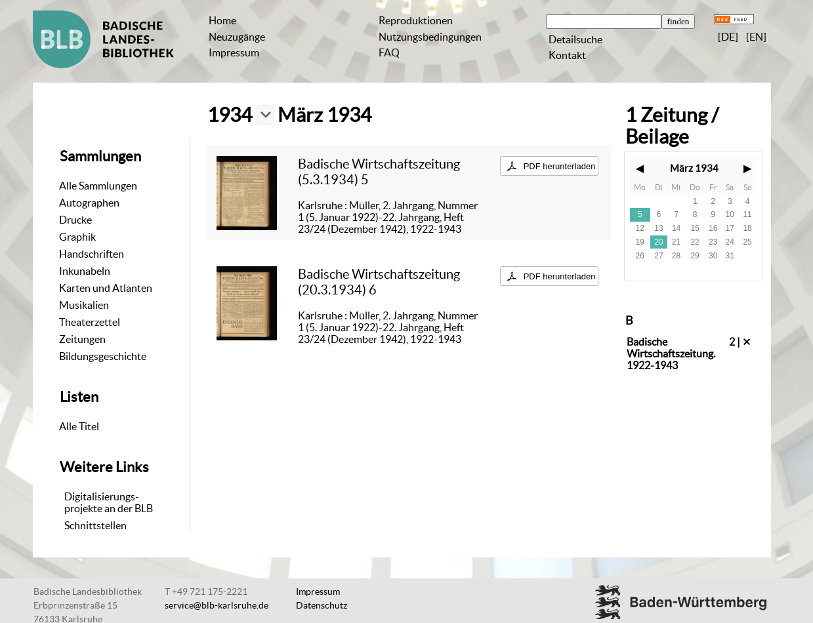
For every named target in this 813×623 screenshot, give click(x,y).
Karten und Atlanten (105, 288)
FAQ (389, 52)
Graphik (77, 237)
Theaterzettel (89, 322)
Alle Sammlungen (98, 185)
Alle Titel (79, 426)
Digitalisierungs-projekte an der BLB (108, 502)
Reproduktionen (416, 20)
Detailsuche (575, 39)
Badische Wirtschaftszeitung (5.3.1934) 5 (379, 171)
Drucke (75, 220)
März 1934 (694, 168)
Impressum (234, 52)
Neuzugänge (237, 37)
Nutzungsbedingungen (430, 37)
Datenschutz (321, 605)
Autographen (89, 203)
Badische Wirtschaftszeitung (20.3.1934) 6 (379, 281)
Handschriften (91, 254)
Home (222, 20)
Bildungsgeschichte (102, 356)
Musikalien (84, 305)
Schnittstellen (95, 525)
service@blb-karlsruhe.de (216, 605)
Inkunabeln (84, 271)
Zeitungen (82, 339)
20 (658, 242)
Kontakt (567, 55)
